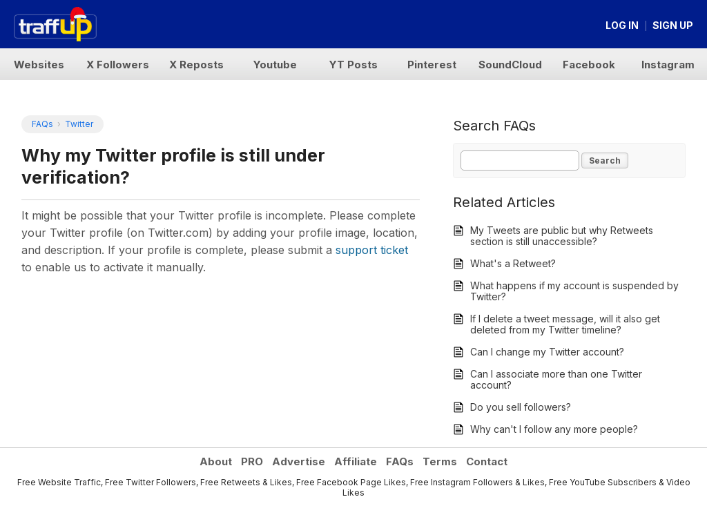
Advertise (298, 461)
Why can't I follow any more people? (554, 429)
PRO (252, 461)
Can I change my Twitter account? (547, 352)
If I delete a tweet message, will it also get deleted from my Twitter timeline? (565, 324)
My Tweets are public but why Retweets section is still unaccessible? (561, 235)
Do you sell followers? (520, 407)
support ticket (372, 250)
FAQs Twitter (62, 124)
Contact (486, 461)
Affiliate (355, 461)
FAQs (400, 461)
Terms (440, 461)
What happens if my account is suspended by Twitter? (574, 291)
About (216, 461)
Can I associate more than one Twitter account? (556, 379)
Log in (622, 25)
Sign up (672, 25)
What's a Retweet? (513, 263)
